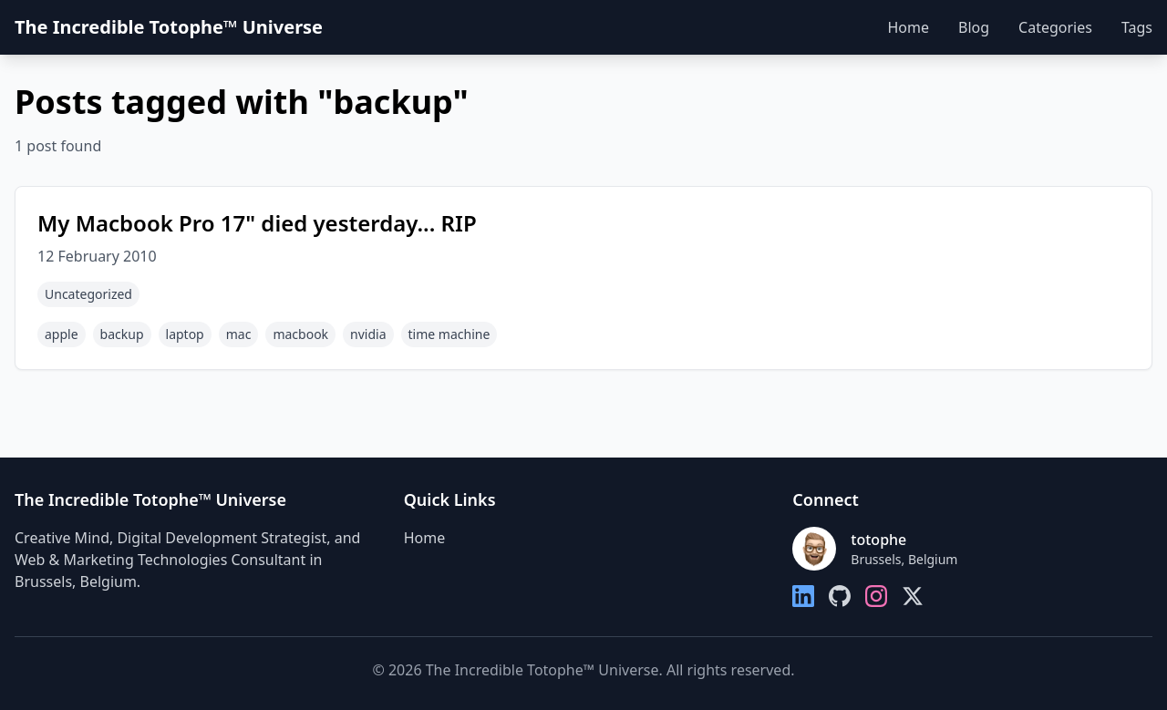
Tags (1136, 27)
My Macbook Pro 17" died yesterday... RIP (257, 223)
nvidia (368, 334)
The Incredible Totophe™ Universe (169, 27)
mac (239, 334)
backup (122, 334)
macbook (300, 334)
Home (908, 27)
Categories (1055, 27)
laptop (185, 334)
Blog (973, 27)
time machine (449, 334)
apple (61, 334)
